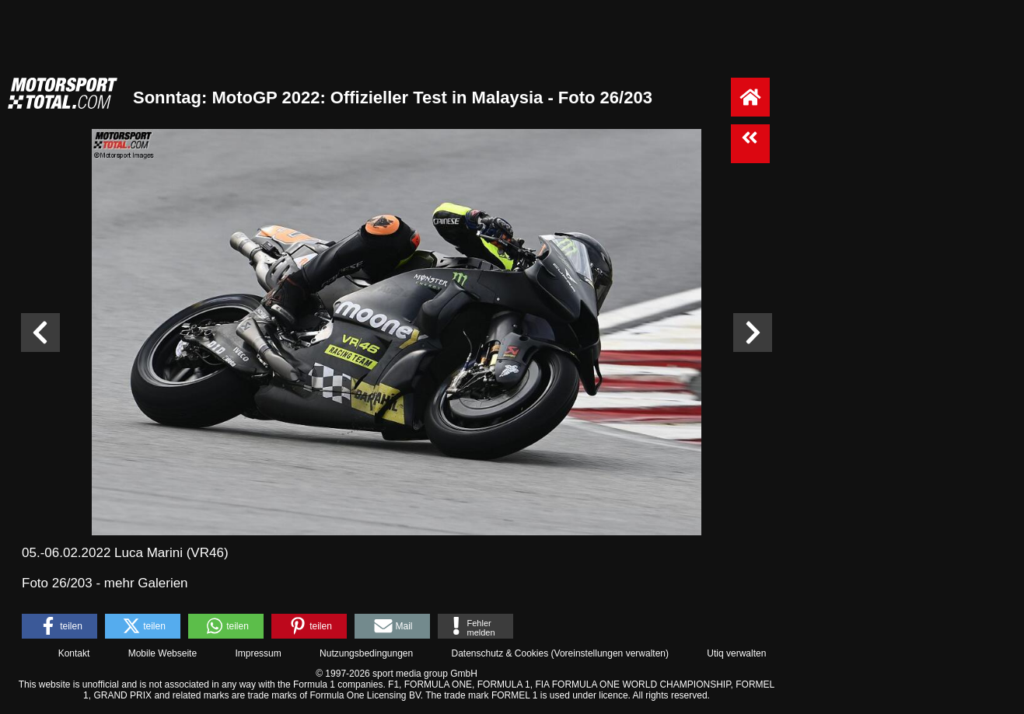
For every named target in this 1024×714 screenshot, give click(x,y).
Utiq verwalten (736, 653)
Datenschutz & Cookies (499, 653)
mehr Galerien (146, 583)
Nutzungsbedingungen (366, 653)
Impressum (258, 653)
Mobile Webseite (162, 653)
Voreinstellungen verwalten (610, 653)
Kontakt (74, 653)
